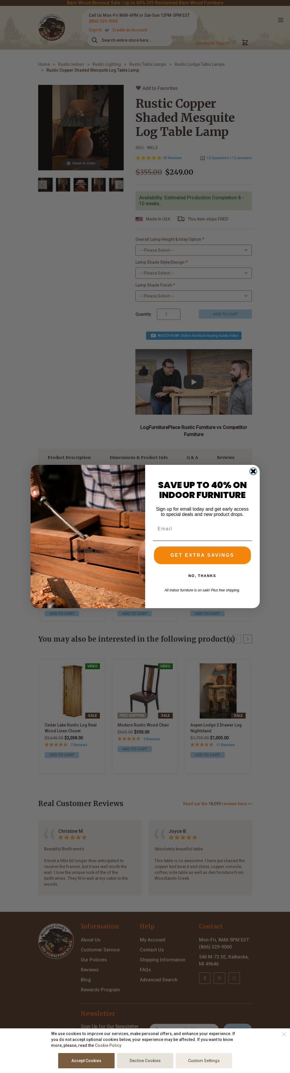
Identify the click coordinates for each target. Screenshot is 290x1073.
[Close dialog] (253, 478)
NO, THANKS (202, 583)
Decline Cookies (145, 1060)
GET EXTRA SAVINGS (202, 562)
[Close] (284, 1034)
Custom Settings (204, 1060)
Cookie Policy (108, 1045)
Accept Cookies (86, 1060)
